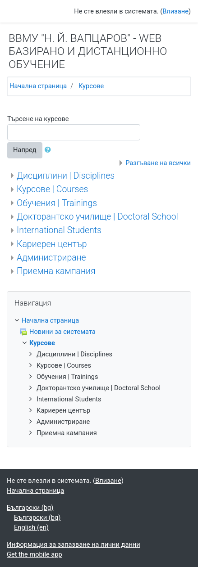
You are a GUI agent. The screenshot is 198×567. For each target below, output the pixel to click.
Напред (25, 150)
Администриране (51, 257)
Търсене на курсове (38, 119)
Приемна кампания (56, 271)
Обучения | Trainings (57, 203)
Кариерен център (52, 244)
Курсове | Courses (52, 189)
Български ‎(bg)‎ (30, 508)
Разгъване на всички (158, 163)
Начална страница (38, 86)
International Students (59, 230)
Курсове (91, 86)
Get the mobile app (34, 554)
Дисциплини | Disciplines (66, 176)
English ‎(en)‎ (31, 527)
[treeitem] (99, 321)
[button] (49, 150)
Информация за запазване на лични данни (73, 544)
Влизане (175, 11)
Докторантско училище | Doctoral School (97, 217)
